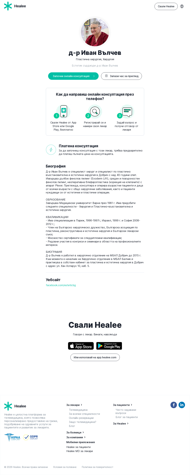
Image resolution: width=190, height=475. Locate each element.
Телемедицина (78, 409)
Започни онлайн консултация (71, 76)
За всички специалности (84, 413)
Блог (72, 426)
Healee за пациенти (78, 447)
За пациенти (121, 405)
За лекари (73, 405)
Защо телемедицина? (82, 422)
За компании (74, 437)
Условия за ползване (65, 467)
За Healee (119, 423)
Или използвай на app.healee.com (95, 357)
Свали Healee (166, 6)
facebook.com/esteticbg (61, 285)
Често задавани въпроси (126, 411)
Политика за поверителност (97, 467)
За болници (73, 432)
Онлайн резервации (81, 417)
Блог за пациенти (127, 417)
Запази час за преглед (121, 76)
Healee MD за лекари (79, 451)
